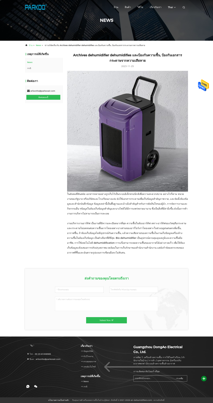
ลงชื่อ (179, 378)
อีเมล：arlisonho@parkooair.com (43, 359)
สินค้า (128, 7)
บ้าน (116, 7)
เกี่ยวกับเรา (155, 7)
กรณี (29, 68)
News (38, 45)
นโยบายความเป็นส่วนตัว (58, 400)
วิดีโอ (140, 7)
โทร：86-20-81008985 (39, 354)
